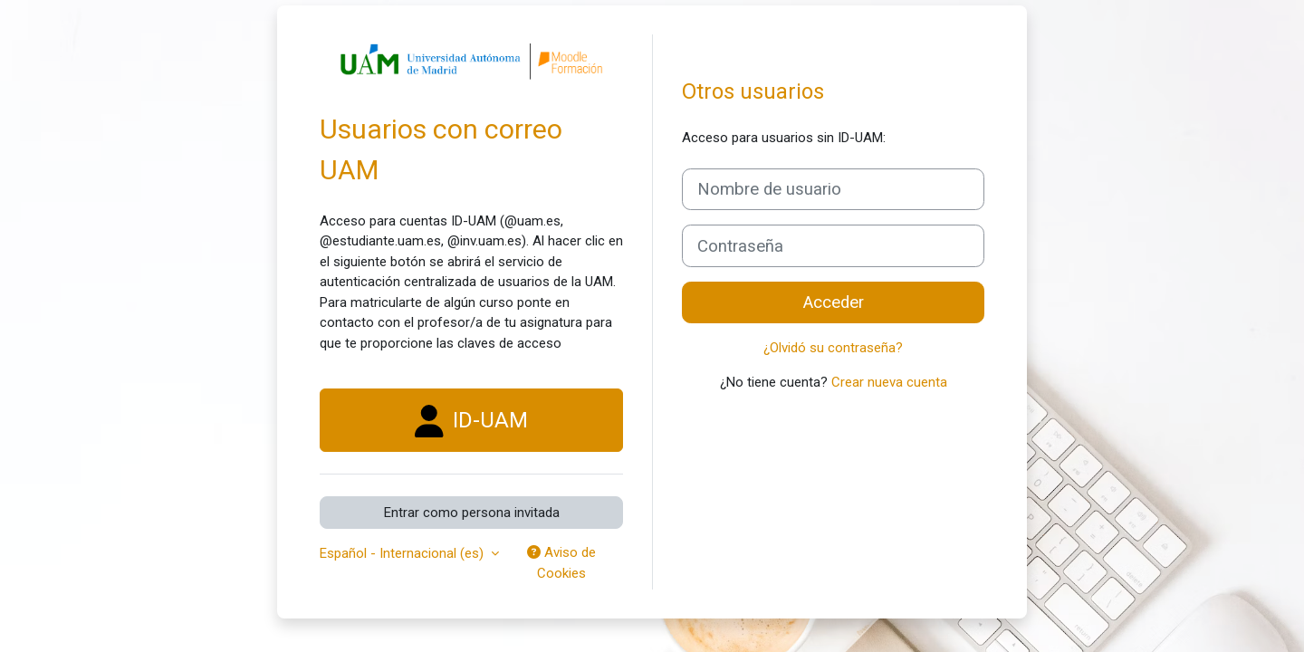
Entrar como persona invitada (472, 512)
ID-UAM (471, 421)
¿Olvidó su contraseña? (833, 348)
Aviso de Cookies (561, 562)
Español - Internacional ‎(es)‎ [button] (403, 553)
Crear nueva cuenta (889, 382)
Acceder (833, 302)
